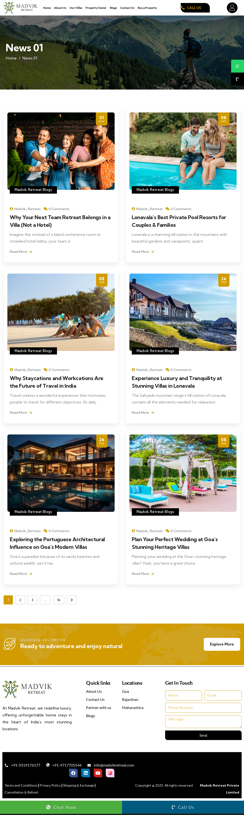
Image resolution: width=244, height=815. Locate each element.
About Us (60, 8)
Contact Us (127, 8)
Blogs (113, 8)
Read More (21, 251)
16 (58, 600)
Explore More (222, 644)
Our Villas (76, 8)
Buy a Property (147, 8)
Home (47, 8)
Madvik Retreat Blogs (33, 189)
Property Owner (96, 8)
